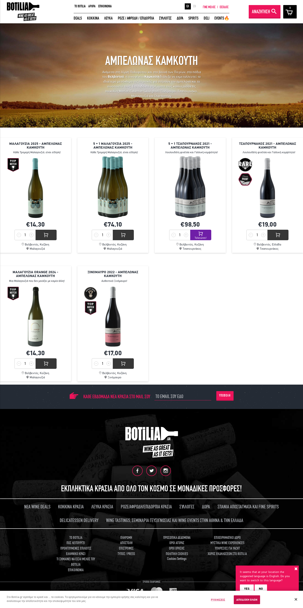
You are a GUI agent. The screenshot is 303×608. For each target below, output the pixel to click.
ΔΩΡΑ (180, 18)
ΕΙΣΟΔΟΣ (224, 7)
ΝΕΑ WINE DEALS (37, 507)
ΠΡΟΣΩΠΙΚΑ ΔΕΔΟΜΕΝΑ (176, 537)
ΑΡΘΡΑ (92, 6)
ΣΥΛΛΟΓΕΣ (165, 18)
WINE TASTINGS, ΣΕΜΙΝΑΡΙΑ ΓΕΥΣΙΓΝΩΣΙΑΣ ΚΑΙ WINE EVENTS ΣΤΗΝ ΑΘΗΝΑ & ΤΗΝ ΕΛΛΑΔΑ (174, 520)
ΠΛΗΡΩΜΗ (126, 537)
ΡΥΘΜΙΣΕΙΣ (218, 599)
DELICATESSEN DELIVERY (79, 520)
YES (247, 588)
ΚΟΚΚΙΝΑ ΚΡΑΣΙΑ (71, 507)
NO (261, 588)
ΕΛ (187, 6)
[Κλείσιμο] (296, 599)
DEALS (78, 18)
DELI (206, 18)
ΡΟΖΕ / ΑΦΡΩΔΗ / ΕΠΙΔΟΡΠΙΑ (136, 18)
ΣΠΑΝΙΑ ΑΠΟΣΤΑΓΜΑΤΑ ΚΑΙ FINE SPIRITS (248, 507)
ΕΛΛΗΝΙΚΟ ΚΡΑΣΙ (75, 554)
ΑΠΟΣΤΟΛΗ (126, 543)
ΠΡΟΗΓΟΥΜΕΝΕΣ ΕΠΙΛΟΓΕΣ (75, 548)
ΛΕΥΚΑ (108, 18)
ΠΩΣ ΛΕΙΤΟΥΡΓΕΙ (75, 543)
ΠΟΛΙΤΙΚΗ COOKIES (177, 554)
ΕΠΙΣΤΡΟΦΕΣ (126, 548)
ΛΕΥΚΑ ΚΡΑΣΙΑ (102, 507)
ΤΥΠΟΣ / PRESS (126, 554)
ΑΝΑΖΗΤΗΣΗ (261, 12)
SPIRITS (193, 18)
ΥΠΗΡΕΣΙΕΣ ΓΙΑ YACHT (227, 548)
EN (194, 6)
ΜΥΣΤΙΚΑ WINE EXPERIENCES (227, 543)
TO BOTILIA (80, 6)
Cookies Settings (176, 559)
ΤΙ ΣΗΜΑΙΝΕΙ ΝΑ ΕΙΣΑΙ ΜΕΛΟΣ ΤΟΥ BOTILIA (76, 562)
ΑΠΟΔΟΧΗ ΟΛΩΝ (247, 599)
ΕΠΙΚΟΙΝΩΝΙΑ (105, 6)
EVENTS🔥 (221, 18)
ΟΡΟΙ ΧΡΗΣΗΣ (177, 548)
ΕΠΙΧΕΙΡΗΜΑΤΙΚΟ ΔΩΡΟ (227, 537)
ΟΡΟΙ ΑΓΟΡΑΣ (176, 543)
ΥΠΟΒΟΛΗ (225, 395)
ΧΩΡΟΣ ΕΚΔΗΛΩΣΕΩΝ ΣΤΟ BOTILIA (227, 554)
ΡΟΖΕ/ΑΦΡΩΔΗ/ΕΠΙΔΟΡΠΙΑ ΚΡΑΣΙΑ (146, 507)
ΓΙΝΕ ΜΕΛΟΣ (209, 7)
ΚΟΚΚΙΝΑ (93, 18)
